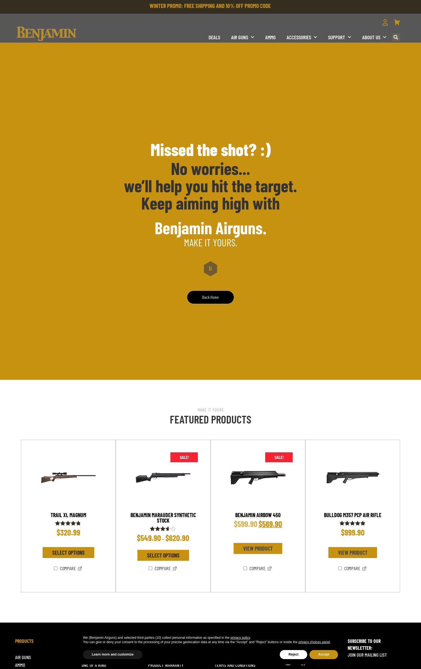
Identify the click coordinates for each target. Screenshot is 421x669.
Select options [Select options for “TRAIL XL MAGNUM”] (68, 552)
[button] (396, 37)
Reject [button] (293, 654)
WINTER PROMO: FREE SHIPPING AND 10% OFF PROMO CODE (210, 5)
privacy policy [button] (240, 638)
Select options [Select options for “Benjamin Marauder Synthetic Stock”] (163, 555)
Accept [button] (323, 654)
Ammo (270, 37)
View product (258, 548)
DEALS (214, 37)
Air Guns (242, 37)
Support (339, 37)
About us (374, 37)
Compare (65, 568)
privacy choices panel (314, 642)
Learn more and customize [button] (113, 654)
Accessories (302, 37)
